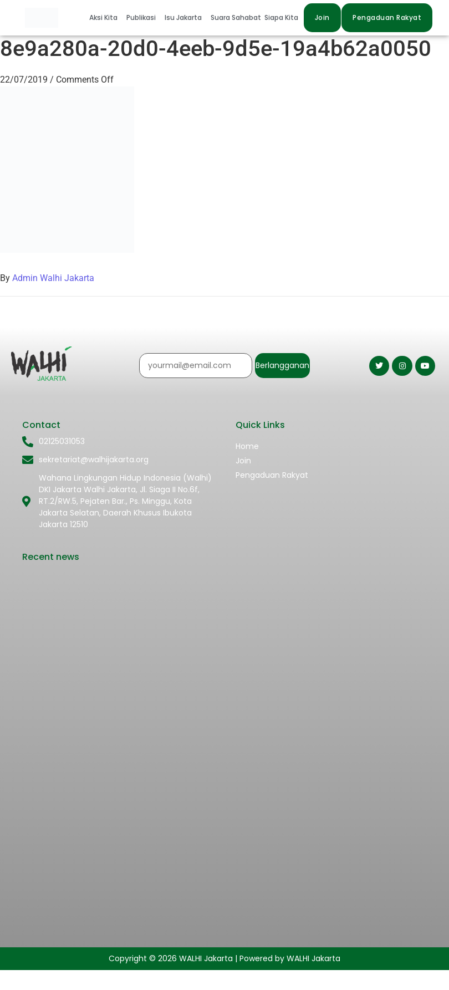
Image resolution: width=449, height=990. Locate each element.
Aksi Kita (103, 17)
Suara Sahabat (236, 17)
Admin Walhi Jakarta (53, 278)
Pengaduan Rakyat (272, 475)
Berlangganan (282, 365)
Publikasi (141, 17)
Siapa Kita (281, 17)
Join (243, 460)
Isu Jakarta (183, 17)
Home (247, 446)
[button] (106, 17)
